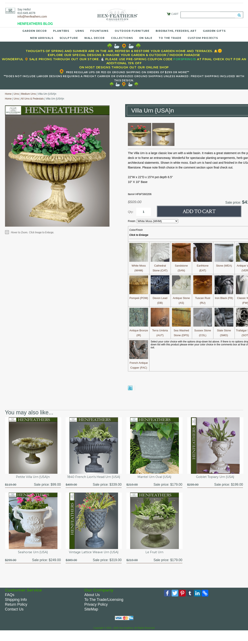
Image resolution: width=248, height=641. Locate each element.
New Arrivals (41, 38)
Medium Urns (28, 93)
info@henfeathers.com (32, 16)
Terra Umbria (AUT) (160, 330)
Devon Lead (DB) (160, 298)
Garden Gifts (214, 30)
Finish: (132, 221)
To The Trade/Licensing (103, 605)
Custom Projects (203, 38)
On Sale (145, 38)
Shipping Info (16, 605)
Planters (61, 30)
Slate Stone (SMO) (224, 330)
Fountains (99, 30)
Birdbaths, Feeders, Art (176, 30)
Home (8, 93)
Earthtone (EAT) (202, 265)
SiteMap (91, 615)
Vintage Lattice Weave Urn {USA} (93, 558)
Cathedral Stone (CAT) (160, 265)
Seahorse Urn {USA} (32, 558)
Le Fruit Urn (154, 558)
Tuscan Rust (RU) (202, 298)
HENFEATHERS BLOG (35, 24)
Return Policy (16, 610)
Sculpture (69, 38)
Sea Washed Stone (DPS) (181, 330)
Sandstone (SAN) (181, 265)
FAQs (9, 601)
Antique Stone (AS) (181, 298)
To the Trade (170, 38)
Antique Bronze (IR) (138, 330)
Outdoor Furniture (132, 30)
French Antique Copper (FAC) (138, 362)
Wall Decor (94, 38)
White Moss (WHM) (138, 265)
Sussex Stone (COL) (202, 330)
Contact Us (14, 615)
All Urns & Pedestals (32, 98)
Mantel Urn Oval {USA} (154, 477)
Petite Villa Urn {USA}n (33, 477)
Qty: (131, 211)
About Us (92, 601)
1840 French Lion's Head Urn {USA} (94, 479)
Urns (79, 30)
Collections (122, 38)
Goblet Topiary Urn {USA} (215, 477)
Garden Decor (34, 30)
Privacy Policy (96, 610)
